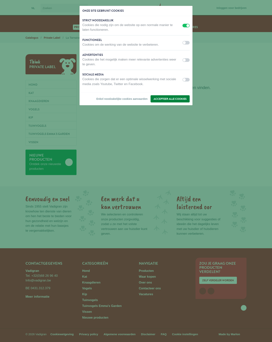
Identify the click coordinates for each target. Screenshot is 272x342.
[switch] (186, 25)
